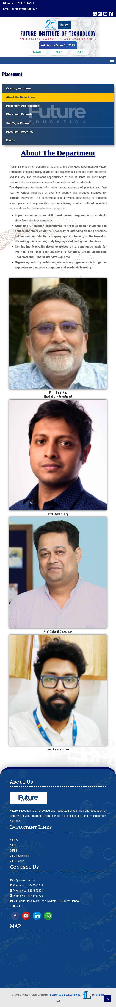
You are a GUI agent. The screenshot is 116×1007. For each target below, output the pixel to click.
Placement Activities (19, 131)
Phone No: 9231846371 (26, 890)
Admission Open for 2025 (58, 45)
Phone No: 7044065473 (26, 885)
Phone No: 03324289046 (18, 3)
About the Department (20, 97)
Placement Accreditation (22, 105)
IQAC (80, 52)
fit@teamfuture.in (22, 880)
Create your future (18, 88)
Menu (112, 60)
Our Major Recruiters (20, 123)
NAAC (37, 52)
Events (10, 140)
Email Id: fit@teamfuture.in (20, 8)
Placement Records (19, 114)
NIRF (59, 52)
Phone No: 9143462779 (26, 895)
